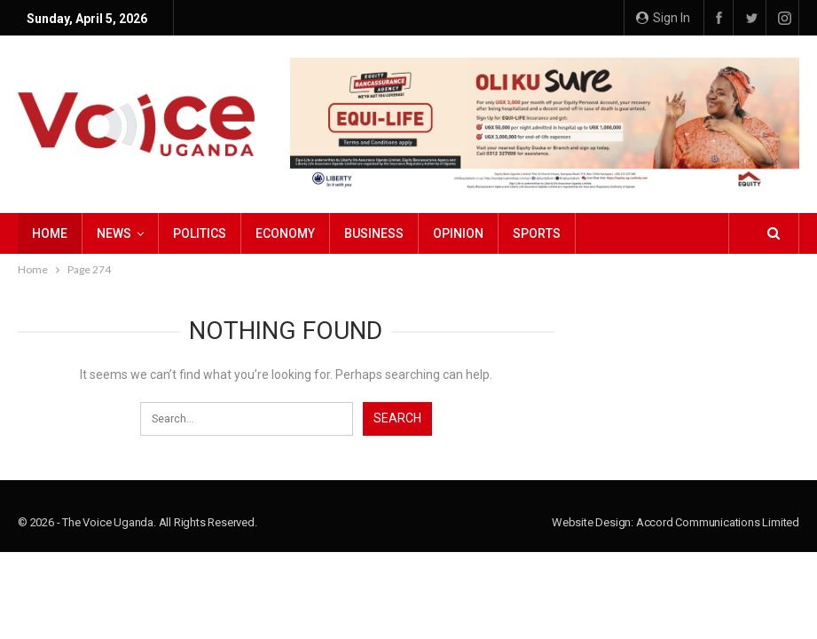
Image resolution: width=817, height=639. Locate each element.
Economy (285, 233)
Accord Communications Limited (717, 522)
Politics (199, 233)
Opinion (458, 233)
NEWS (114, 233)
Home (49, 233)
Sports (537, 233)
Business (374, 233)
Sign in (663, 18)
